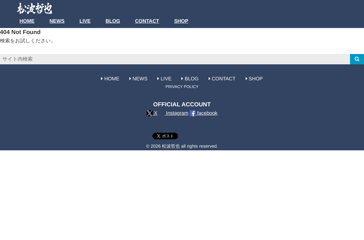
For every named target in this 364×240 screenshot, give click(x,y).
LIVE (85, 21)
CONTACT (147, 21)
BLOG (113, 21)
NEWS (57, 21)
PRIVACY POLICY (182, 86)
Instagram (173, 113)
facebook (203, 113)
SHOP (181, 21)
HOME (27, 21)
